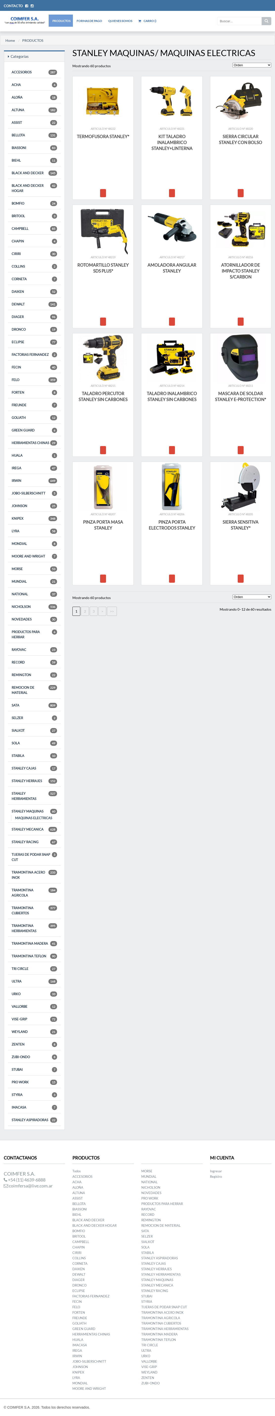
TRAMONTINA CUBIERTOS (34, 910)
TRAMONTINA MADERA (34, 943)
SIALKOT (34, 730)
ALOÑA (34, 97)
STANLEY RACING (34, 842)
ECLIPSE (34, 342)
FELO (34, 380)
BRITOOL (34, 216)
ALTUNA (34, 110)
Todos (76, 1171)
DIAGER (34, 317)
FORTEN (34, 392)
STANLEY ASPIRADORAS (34, 1120)
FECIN (34, 367)
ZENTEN (34, 1044)
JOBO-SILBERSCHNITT (34, 493)
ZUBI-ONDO (34, 1057)
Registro (216, 1177)
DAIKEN (34, 291)
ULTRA (34, 981)
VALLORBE (34, 1006)
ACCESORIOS (34, 72)
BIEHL (34, 160)
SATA (34, 705)
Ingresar (216, 1171)
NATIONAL (34, 594)
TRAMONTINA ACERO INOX (34, 875)
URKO (34, 994)
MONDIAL (34, 543)
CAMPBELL (34, 228)
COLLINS (34, 266)
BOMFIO (34, 203)
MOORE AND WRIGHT (34, 556)
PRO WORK (34, 1082)
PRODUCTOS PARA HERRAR (34, 634)
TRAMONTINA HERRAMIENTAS (34, 928)
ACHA (34, 84)
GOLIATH (34, 417)
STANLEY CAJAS (34, 768)
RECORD (34, 662)
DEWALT (34, 304)
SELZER (34, 718)
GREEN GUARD (34, 430)
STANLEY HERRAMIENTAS (34, 796)
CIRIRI (34, 254)
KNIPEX (34, 518)
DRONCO (34, 329)
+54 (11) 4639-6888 (24, 1179)
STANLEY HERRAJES (34, 781)
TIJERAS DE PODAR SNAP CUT (34, 857)
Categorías (18, 56)
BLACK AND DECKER (34, 173)
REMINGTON (34, 675)
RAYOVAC (34, 649)
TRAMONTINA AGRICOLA (34, 892)
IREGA (34, 468)
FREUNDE (34, 405)
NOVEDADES (34, 619)
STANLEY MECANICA (34, 829)
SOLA (34, 743)
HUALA (34, 455)
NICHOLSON (34, 606)
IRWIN (34, 480)
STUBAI (34, 1069)
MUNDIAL (34, 581)
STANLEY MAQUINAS (34, 811)
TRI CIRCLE (34, 968)
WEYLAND (34, 1031)
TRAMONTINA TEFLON (34, 956)
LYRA (34, 531)
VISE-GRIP (34, 1019)
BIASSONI (34, 147)
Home (10, 40)
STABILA (34, 755)
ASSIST (34, 122)
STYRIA (34, 1094)
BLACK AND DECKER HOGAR (34, 188)
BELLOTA (34, 135)
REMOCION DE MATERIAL (34, 690)
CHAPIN (34, 241)
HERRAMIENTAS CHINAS (34, 443)
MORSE (34, 569)
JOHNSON (34, 506)
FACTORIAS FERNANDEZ (34, 354)
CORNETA (34, 279)
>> (112, 611)
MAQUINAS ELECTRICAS (33, 818)
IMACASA (34, 1107)
